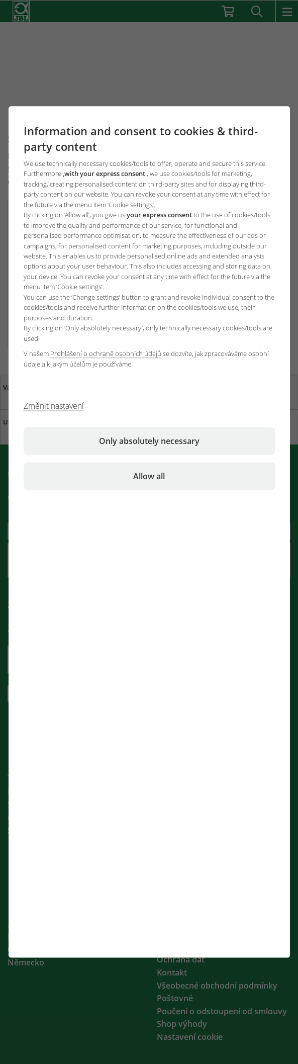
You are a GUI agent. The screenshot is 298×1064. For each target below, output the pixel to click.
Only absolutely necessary (149, 441)
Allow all (149, 476)
